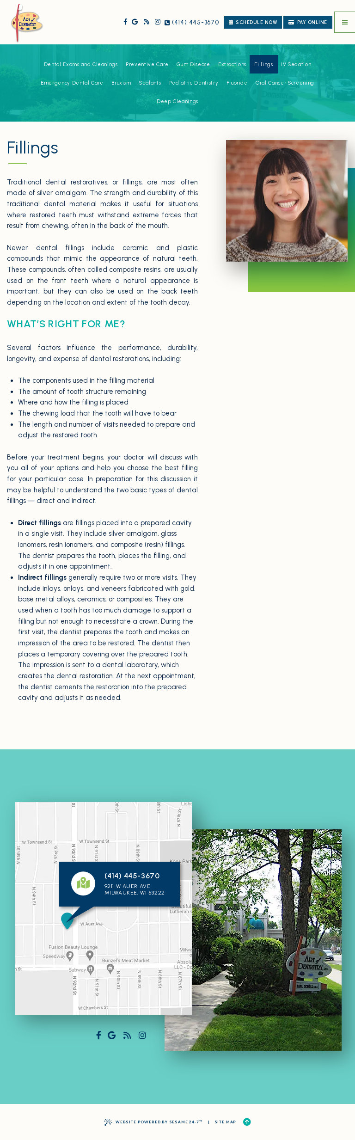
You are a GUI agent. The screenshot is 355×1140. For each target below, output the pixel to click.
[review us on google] (135, 22)
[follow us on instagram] (158, 22)
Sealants (150, 83)
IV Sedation (296, 64)
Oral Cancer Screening (285, 83)
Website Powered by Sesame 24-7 (153, 1122)
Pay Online (307, 22)
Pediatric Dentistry (193, 83)
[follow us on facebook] (125, 22)
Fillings (263, 64)
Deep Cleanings (177, 101)
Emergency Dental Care (72, 83)
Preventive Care (147, 64)
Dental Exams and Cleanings (81, 64)
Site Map (225, 1122)
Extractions (232, 64)
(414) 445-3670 (192, 22)
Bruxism (121, 83)
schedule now (253, 22)
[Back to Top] (247, 1122)
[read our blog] (146, 22)
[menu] (345, 22)
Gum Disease (193, 64)
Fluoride (237, 83)
